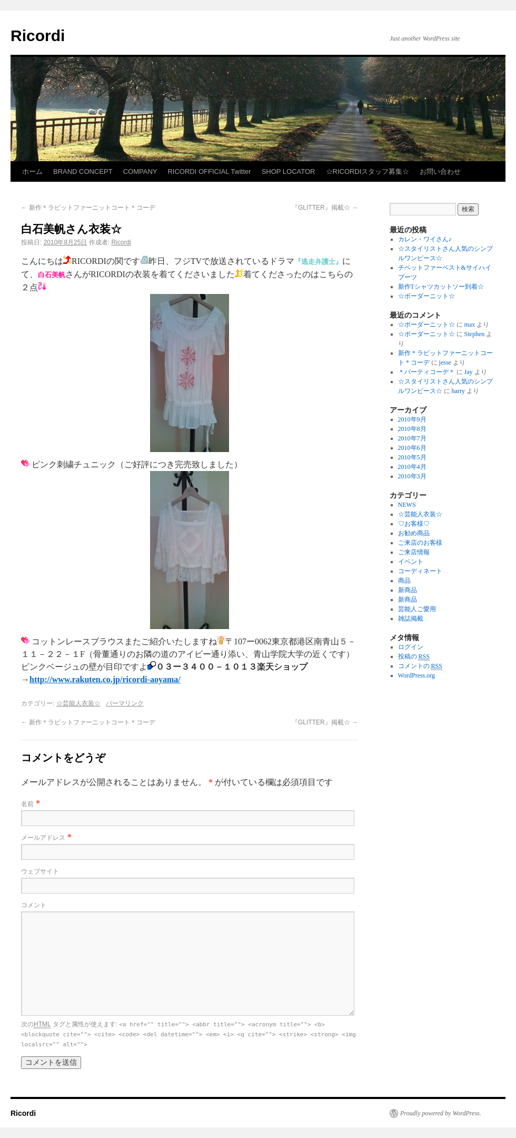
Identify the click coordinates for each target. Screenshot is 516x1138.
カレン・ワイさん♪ (425, 239)
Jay (468, 372)
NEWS (407, 504)
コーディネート (420, 571)
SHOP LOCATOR (288, 171)
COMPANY (140, 171)
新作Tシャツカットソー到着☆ (441, 286)
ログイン (410, 647)
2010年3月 (412, 476)
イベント (410, 561)
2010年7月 (412, 438)
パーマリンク (125, 703)
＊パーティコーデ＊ (426, 372)
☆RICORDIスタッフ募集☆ (368, 171)
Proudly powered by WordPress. (440, 1113)
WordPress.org (416, 675)
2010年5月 (412, 457)
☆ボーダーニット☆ (426, 296)
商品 (404, 580)
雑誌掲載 (410, 618)
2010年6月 (412, 448)
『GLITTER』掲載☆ (325, 207)
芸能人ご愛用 (417, 609)
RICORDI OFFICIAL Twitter (209, 171)
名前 (27, 804)
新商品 (407, 590)
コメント (33, 905)
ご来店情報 (414, 552)
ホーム (32, 171)
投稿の (414, 657)
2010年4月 (412, 466)
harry (458, 391)
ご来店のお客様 (420, 542)
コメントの (420, 666)
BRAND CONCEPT (83, 171)
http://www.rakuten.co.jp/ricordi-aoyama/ (105, 679)
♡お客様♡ (414, 523)
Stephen (474, 334)
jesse (445, 362)
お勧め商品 (414, 533)
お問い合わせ (440, 171)
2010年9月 (412, 419)
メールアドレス (43, 837)
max (469, 324)
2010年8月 (412, 429)
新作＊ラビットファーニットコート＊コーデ (88, 207)
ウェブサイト (40, 871)
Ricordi (38, 35)
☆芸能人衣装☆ (78, 703)
